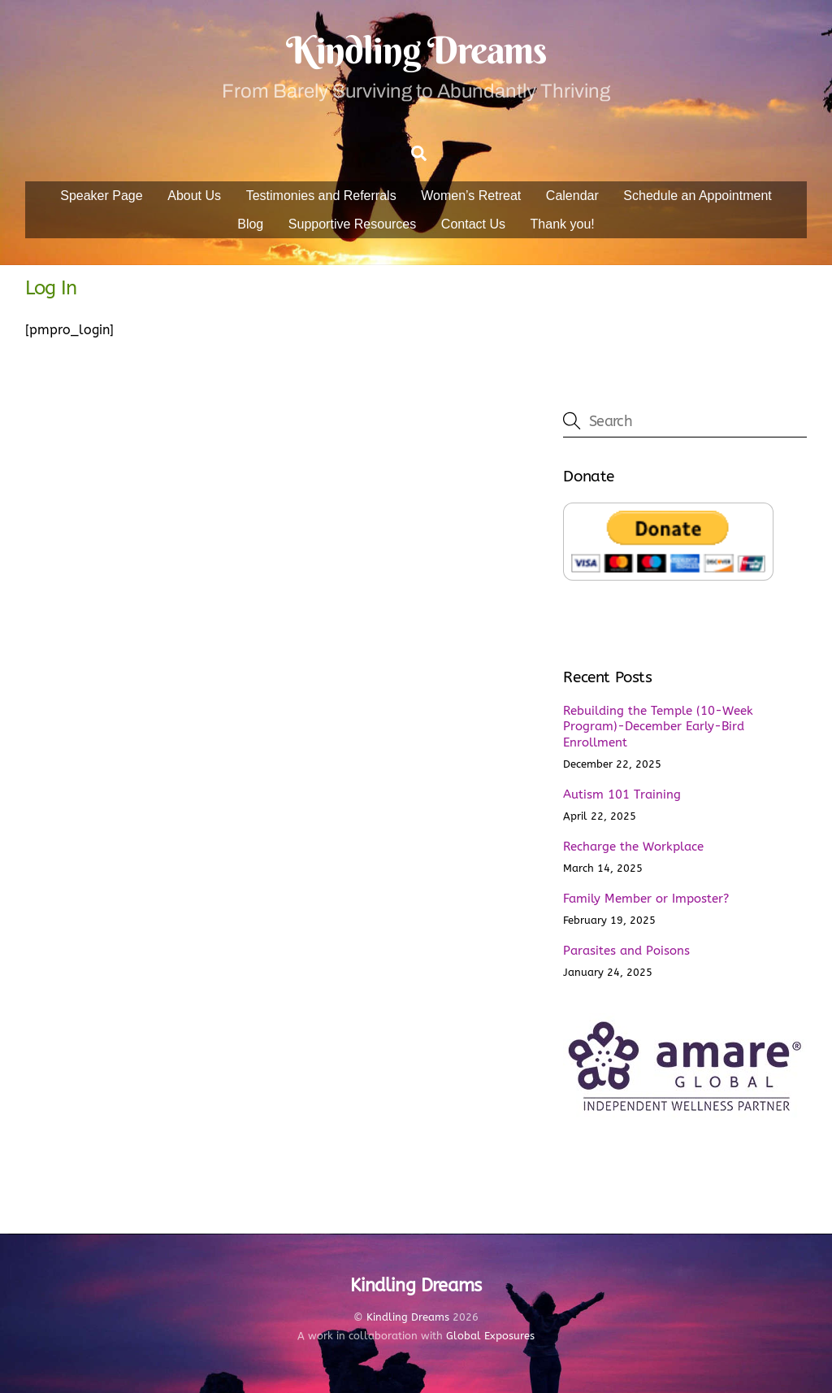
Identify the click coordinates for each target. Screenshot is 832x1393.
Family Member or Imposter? (646, 898)
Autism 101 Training (622, 794)
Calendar (572, 195)
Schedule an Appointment (697, 195)
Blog (250, 224)
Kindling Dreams (407, 1317)
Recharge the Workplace (633, 846)
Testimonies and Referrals (321, 195)
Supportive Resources (352, 224)
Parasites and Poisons (626, 950)
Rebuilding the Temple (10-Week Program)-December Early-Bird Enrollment (658, 727)
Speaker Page (101, 195)
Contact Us (473, 224)
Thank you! (563, 224)
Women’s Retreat (471, 195)
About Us (194, 195)
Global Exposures (490, 1336)
